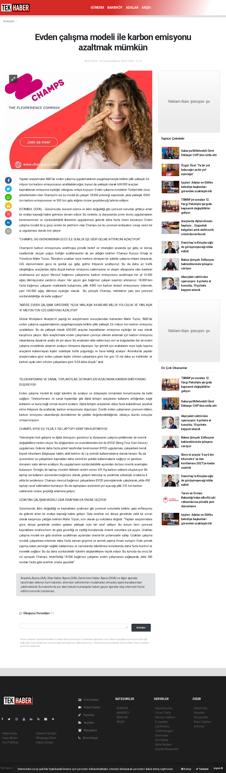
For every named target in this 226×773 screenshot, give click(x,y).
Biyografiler (201, 717)
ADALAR (132, 7)
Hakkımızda (9, 733)
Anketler (199, 712)
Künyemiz (87, 730)
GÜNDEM (97, 7)
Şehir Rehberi (163, 744)
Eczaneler (161, 721)
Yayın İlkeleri (10, 738)
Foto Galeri (88, 699)
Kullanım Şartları (46, 733)
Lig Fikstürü (162, 726)
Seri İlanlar (162, 740)
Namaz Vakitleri (165, 717)
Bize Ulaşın (88, 738)
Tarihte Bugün (164, 731)
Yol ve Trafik (163, 712)
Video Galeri (89, 707)
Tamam (202, 769)
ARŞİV (146, 7)
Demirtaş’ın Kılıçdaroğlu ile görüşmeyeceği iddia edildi (197, 247)
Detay (186, 769)
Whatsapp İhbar (46, 738)
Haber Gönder (45, 742)
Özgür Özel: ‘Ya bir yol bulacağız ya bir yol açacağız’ (195, 170)
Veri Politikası (10, 742)
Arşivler (86, 722)
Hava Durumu (163, 708)
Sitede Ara (200, 708)
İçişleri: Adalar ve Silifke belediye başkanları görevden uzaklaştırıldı (197, 187)
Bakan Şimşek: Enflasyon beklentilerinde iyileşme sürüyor (197, 264)
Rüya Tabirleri (202, 721)
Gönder (141, 627)
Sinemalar (161, 735)
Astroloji (199, 726)
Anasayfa (9, 21)
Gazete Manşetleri (166, 749)
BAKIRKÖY (115, 7)
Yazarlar (86, 715)
